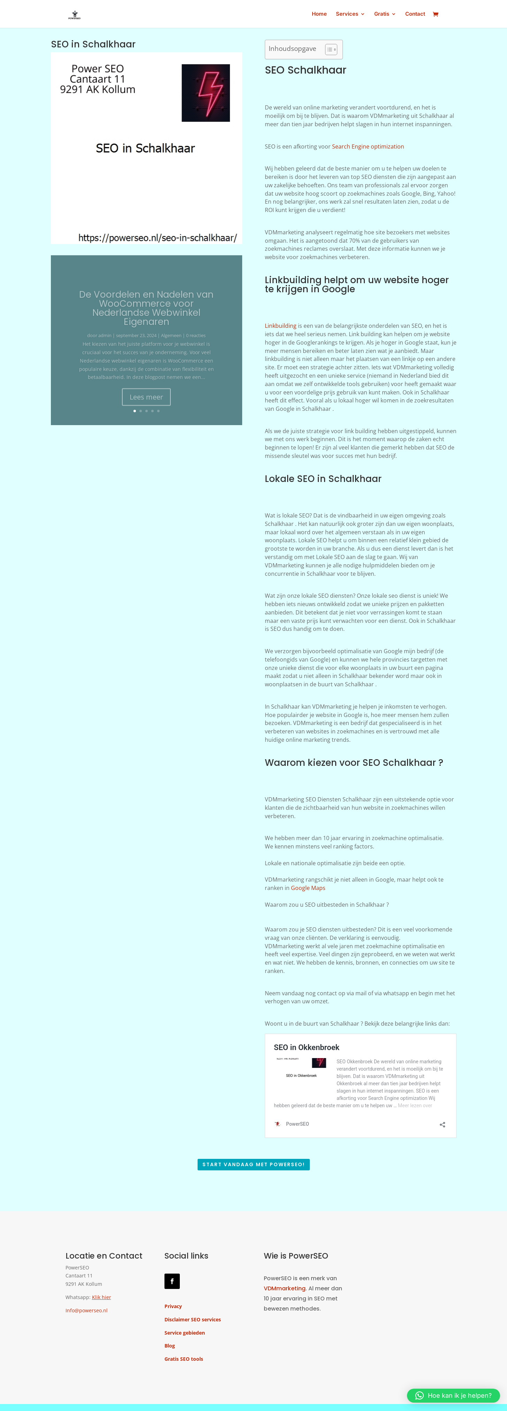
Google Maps (308, 888)
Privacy (173, 1306)
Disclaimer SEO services (192, 1319)
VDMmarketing (285, 1288)
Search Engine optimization (368, 146)
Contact (415, 14)
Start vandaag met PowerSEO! (253, 1164)
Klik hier (101, 1297)
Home (319, 14)
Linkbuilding (281, 326)
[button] (453, 1396)
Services (347, 14)
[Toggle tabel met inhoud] (328, 49)
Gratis (381, 14)
